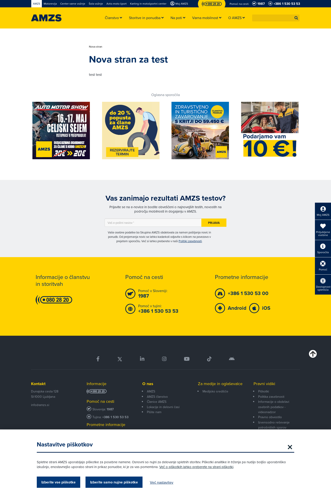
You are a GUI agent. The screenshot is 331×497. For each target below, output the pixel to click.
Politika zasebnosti (271, 396)
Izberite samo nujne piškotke (114, 482)
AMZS (151, 391)
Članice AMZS (156, 401)
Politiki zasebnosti (190, 241)
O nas (147, 384)
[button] (296, 18)
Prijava (214, 223)
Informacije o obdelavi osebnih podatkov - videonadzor (273, 406)
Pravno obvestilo (270, 417)
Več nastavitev (161, 482)
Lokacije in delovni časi (163, 407)
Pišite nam (154, 412)
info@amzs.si (40, 405)
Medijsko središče (215, 391)
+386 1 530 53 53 (115, 417)
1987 (110, 409)
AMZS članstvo (157, 396)
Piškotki (263, 391)
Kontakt (38, 384)
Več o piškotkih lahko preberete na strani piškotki (196, 466)
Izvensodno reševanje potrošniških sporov (274, 425)
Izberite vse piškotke (58, 482)
